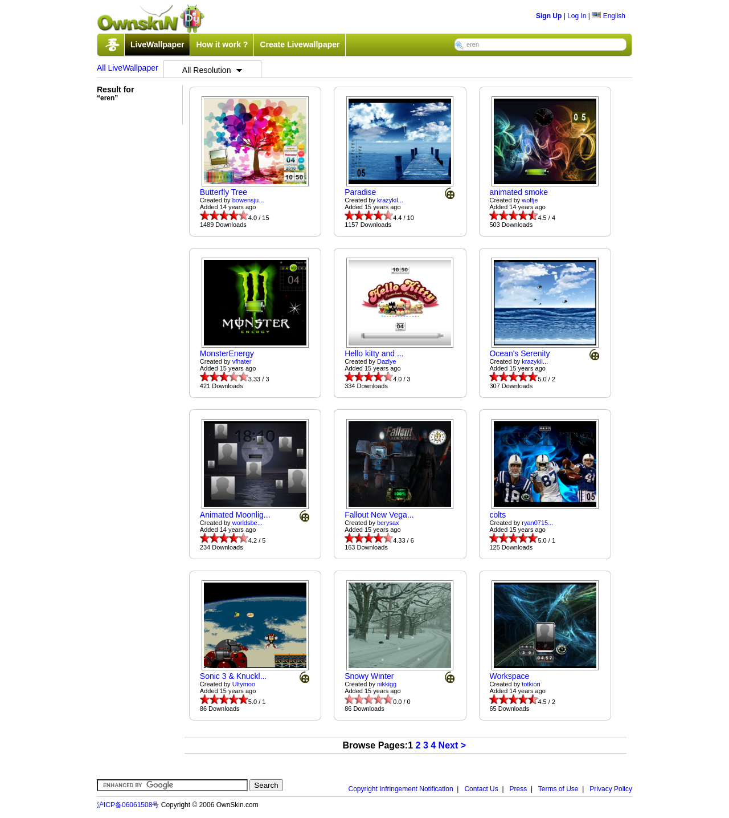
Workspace (509, 676)
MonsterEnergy (227, 353)
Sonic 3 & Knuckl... (233, 676)
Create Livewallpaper (299, 44)
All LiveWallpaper (127, 67)
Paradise (360, 192)
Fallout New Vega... (379, 514)
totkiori (531, 684)
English (608, 16)
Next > (452, 745)
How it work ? (222, 44)
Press (518, 789)
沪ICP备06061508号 (128, 805)
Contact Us (481, 789)
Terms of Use (558, 789)
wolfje (530, 200)
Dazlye (386, 361)
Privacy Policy (610, 789)
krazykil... (390, 200)
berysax (388, 522)
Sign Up (549, 16)
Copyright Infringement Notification (401, 789)
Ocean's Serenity (519, 353)
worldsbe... (247, 522)
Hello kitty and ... (374, 353)
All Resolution (212, 70)
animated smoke (518, 192)
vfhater (242, 361)
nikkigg (386, 684)
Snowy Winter (369, 676)
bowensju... (248, 200)
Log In (576, 16)
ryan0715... (537, 522)
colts (497, 514)
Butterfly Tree (223, 192)
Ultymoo (243, 684)
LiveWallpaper (157, 44)
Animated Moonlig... (235, 514)
